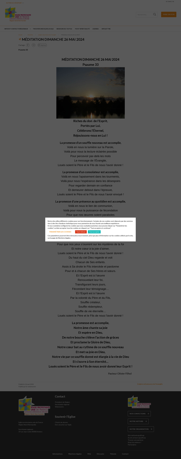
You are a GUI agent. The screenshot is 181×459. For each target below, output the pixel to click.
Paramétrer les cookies (60, 232)
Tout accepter (94, 232)
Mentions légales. (64, 238)
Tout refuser (81, 232)
